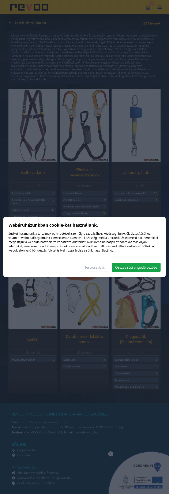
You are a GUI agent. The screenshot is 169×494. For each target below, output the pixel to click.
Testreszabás (94, 267)
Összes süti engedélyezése (136, 267)
